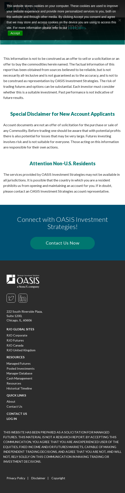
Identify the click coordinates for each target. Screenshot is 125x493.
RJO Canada (15, 345)
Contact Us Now (62, 242)
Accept (15, 33)
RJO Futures (15, 340)
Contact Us (14, 406)
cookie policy (76, 27)
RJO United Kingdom (21, 350)
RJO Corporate (17, 335)
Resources (14, 383)
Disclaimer (38, 478)
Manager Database (19, 373)
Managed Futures (19, 363)
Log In (12, 419)
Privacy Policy (16, 478)
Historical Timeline (19, 388)
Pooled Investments (21, 368)
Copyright (58, 478)
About (11, 401)
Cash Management (19, 378)
